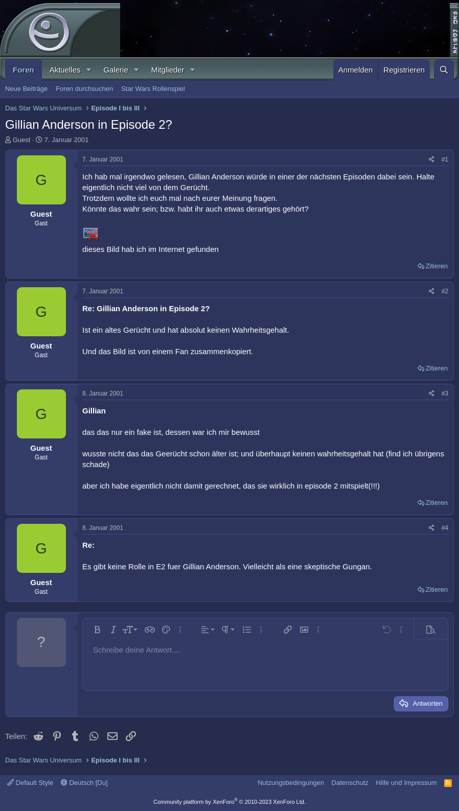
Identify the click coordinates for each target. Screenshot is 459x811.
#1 (445, 159)
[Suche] (444, 69)
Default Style (30, 782)
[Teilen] (431, 160)
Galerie (115, 69)
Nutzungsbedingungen (291, 782)
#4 (445, 527)
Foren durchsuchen (84, 88)
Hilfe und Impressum (406, 782)
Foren (23, 69)
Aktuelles (65, 69)
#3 (445, 393)
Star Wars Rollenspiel (153, 88)
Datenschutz (350, 782)
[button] (88, 69)
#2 (445, 291)
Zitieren (437, 266)
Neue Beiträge (26, 88)
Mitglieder (168, 69)
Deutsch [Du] (84, 782)
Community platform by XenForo (229, 802)
